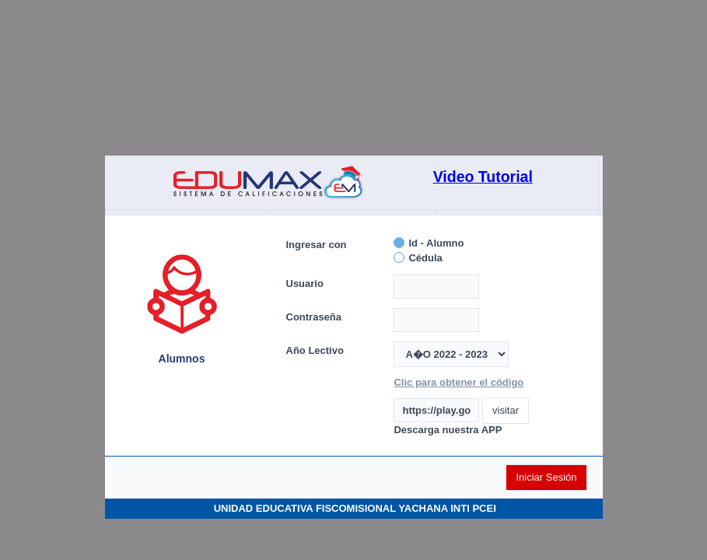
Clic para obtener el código (458, 382)
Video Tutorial (483, 176)
